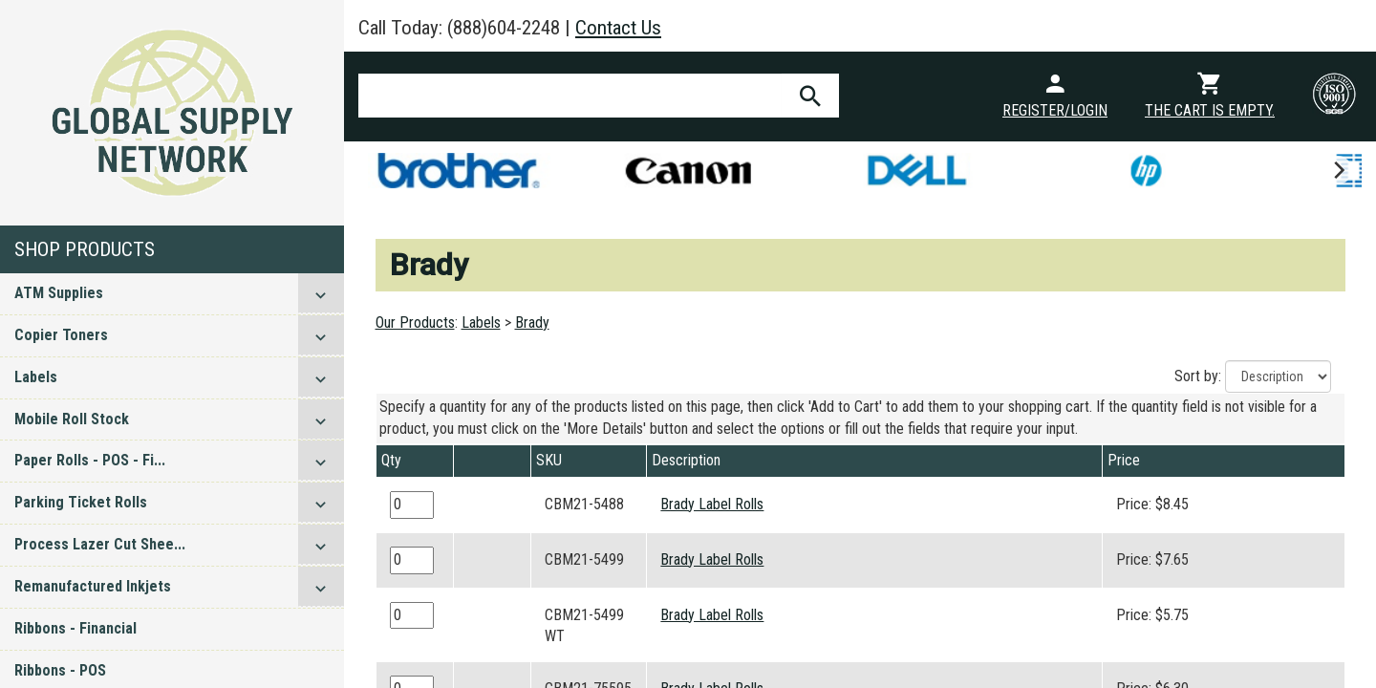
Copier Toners (61, 335)
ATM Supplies (58, 293)
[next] (1337, 170)
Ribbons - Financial (75, 628)
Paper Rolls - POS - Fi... (89, 460)
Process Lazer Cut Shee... (99, 544)
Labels (35, 377)
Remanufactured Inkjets (92, 586)
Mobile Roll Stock (71, 419)
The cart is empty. (1210, 110)
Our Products (415, 322)
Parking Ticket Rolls (80, 502)
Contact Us (618, 27)
